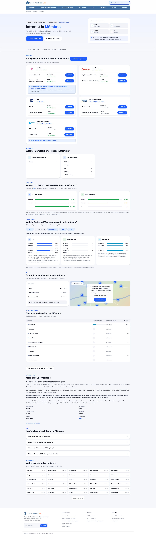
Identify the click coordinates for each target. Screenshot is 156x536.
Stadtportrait (62, 49)
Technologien (45, 49)
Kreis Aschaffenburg (39, 22)
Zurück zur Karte (78, 498)
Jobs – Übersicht (91, 518)
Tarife (29, 49)
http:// (80, 418)
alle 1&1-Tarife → (41, 101)
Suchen (43, 525)
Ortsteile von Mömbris (33, 423)
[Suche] (33, 525)
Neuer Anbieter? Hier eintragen (95, 521)
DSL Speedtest (91, 516)
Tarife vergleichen (34, 38)
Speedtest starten (53, 38)
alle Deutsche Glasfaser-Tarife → (45, 123)
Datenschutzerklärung (118, 518)
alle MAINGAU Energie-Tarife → (97, 101)
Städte (35, 11)
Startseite (28, 11)
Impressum (115, 521)
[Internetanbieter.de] (36, 3)
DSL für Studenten (67, 523)
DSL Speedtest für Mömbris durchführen (40, 368)
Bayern (30, 22)
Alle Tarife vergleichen (78, 59)
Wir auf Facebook (117, 516)
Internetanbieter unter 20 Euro (70, 521)
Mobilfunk (36, 49)
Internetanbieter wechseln (69, 516)
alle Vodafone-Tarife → (97, 70)
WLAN (54, 49)
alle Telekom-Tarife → (42, 70)
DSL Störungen (66, 526)
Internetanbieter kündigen (69, 518)
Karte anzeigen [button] (100, 299)
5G (34, 188)
